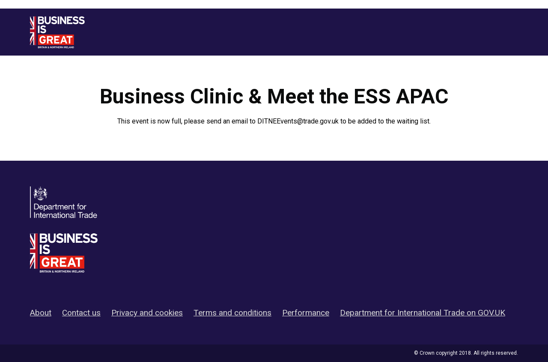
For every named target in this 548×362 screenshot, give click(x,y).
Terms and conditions (232, 313)
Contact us (81, 313)
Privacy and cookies (147, 313)
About (40, 313)
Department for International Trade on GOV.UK (422, 313)
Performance (305, 313)
